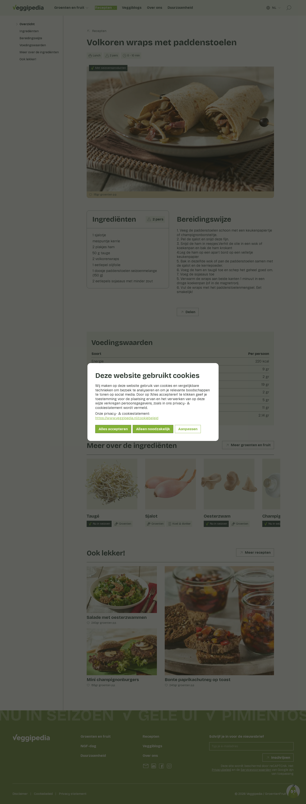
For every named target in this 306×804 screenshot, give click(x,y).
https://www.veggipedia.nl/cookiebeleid (126, 418)
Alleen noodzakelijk (153, 429)
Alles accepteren (113, 429)
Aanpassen (187, 429)
